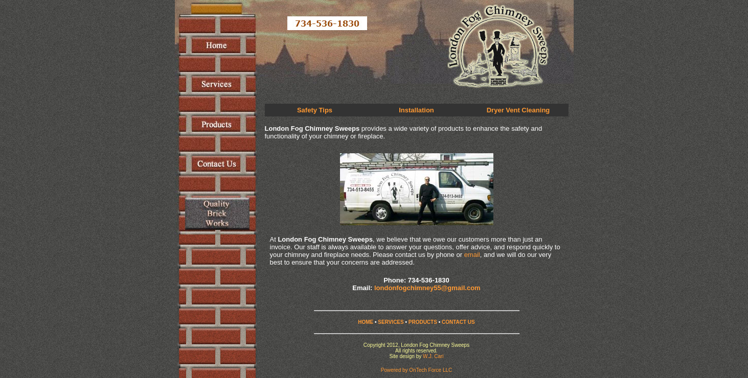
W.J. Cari (433, 356)
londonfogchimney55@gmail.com (427, 288)
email (472, 254)
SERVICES (390, 322)
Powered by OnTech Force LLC (416, 370)
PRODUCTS (423, 322)
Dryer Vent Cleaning (518, 110)
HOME (365, 322)
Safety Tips (314, 110)
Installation (416, 110)
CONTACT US (458, 322)
